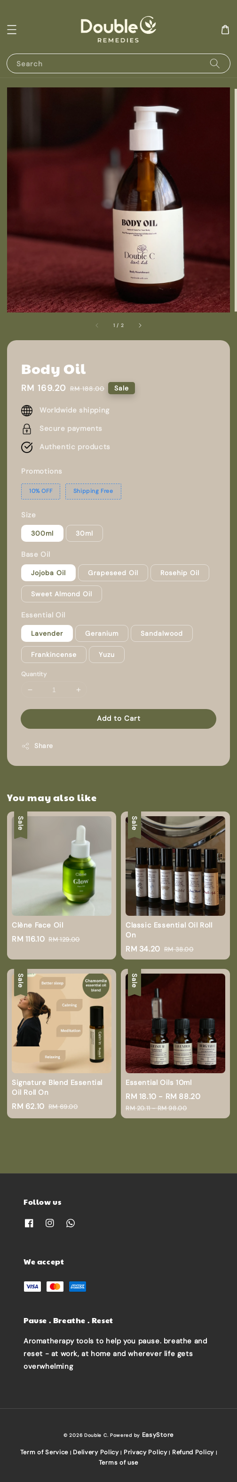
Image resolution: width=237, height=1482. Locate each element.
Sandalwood (162, 633)
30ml (84, 533)
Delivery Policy (96, 1452)
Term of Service (44, 1452)
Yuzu (107, 654)
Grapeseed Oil (113, 573)
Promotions (42, 471)
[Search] (215, 63)
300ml (42, 533)
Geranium (101, 633)
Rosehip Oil (179, 573)
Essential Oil (43, 615)
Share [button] (37, 745)
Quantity (34, 674)
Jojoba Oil (48, 573)
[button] (11, 29)
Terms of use (118, 1462)
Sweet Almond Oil (61, 594)
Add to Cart (119, 718)
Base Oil (35, 554)
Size (28, 515)
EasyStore (158, 1435)
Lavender (47, 633)
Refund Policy (193, 1452)
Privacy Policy (145, 1452)
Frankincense (54, 654)
